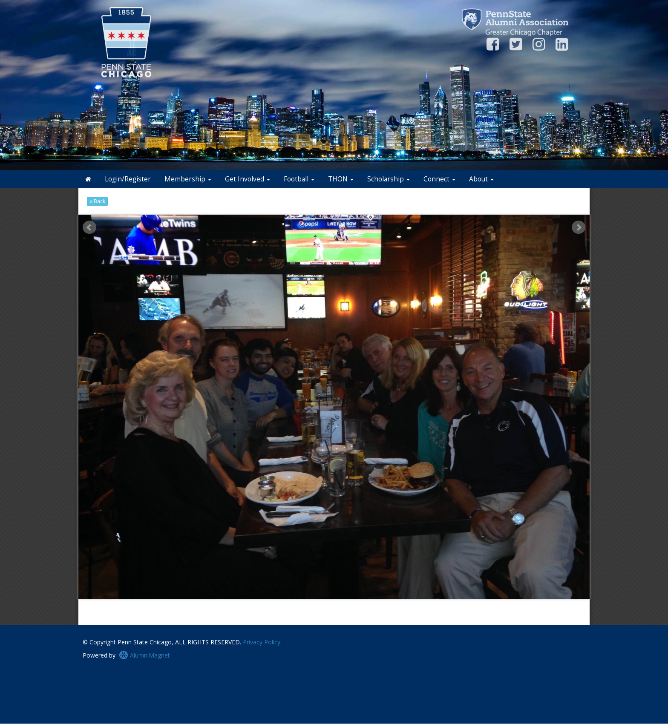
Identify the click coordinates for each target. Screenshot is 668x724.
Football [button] (299, 179)
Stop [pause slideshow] (338, 221)
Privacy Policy (261, 642)
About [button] (481, 179)
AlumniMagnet (144, 655)
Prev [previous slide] (89, 227)
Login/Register (128, 179)
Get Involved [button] (247, 179)
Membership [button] (187, 179)
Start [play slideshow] (331, 221)
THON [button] (341, 179)
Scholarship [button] (388, 179)
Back (97, 201)
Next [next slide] (578, 227)
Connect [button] (439, 179)
